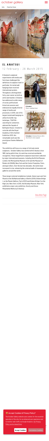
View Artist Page (41, 194)
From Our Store (11, 7)
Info (3, 7)
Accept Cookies (20, 430)
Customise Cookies (36, 430)
